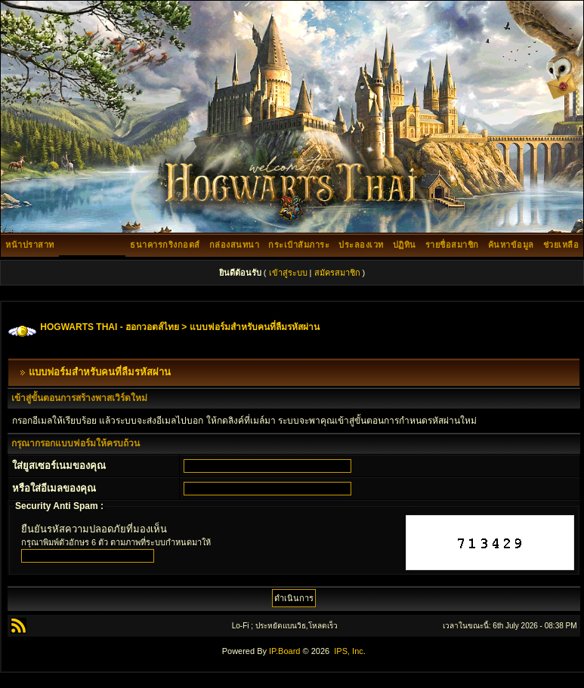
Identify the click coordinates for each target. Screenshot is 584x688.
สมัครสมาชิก (337, 272)
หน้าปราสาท (29, 244)
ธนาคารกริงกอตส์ (165, 244)
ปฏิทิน (404, 244)
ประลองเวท (361, 244)
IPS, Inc (348, 651)
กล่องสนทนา (234, 244)
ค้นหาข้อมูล (511, 244)
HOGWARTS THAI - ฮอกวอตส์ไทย (109, 327)
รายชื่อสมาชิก (452, 244)
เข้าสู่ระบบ (288, 272)
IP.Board (284, 651)
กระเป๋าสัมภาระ (298, 244)
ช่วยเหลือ (561, 244)
